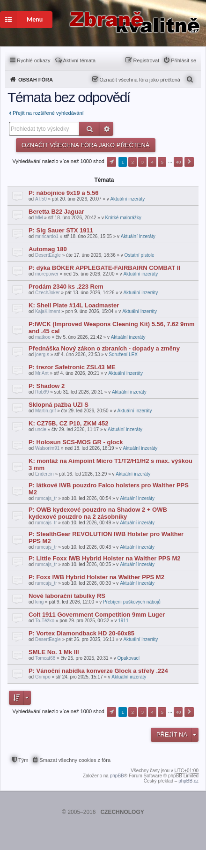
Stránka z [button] (111, 162)
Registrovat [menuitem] (146, 60)
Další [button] (189, 162)
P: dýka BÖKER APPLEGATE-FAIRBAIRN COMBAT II (104, 267)
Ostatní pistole (139, 255)
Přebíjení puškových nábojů (132, 601)
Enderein (44, 474)
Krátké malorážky (123, 217)
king (39, 601)
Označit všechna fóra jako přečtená (140, 79)
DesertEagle (48, 255)
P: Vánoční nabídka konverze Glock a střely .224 (98, 670)
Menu (21, 19)
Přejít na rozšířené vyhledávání (48, 113)
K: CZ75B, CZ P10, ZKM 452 (69, 423)
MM (39, 217)
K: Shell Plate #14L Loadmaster (74, 305)
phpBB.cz (188, 780)
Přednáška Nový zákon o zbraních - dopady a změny (104, 348)
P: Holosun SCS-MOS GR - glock (76, 442)
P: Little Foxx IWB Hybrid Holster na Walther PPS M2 (105, 558)
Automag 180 (48, 249)
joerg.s (42, 354)
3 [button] (142, 161)
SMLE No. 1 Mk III (54, 652)
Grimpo (43, 676)
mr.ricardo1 (47, 236)
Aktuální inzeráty (127, 198)
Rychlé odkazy (34, 60)
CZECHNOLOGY (122, 812)
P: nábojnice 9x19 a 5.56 (64, 192)
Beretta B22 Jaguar (56, 211)
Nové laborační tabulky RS (67, 595)
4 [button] (152, 161)
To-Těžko (44, 620)
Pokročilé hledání (106, 129)
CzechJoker (47, 292)
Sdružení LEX (123, 354)
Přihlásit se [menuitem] (183, 60)
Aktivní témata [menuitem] (79, 60)
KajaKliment (47, 311)
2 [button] (132, 161)
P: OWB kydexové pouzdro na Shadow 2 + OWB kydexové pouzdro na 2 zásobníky (98, 513)
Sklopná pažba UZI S (58, 404)
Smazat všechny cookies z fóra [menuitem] (74, 760)
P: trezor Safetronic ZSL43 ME (72, 367)
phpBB (117, 775)
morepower (47, 273)
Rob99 (42, 392)
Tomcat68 (45, 658)
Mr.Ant (42, 373)
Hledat (89, 129)
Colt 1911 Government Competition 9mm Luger (97, 614)
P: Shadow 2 (47, 385)
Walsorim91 (47, 448)
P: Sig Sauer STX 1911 (61, 230)
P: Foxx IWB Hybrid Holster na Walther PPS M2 (96, 577)
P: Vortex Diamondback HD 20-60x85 (81, 633)
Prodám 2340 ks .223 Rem (66, 286)
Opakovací (129, 658)
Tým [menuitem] (23, 760)
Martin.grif (45, 410)
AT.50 (41, 198)
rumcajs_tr (46, 498)
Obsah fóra (35, 79)
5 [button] (162, 161)
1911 (123, 620)
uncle (40, 429)
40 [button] (178, 161)
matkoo (43, 337)
